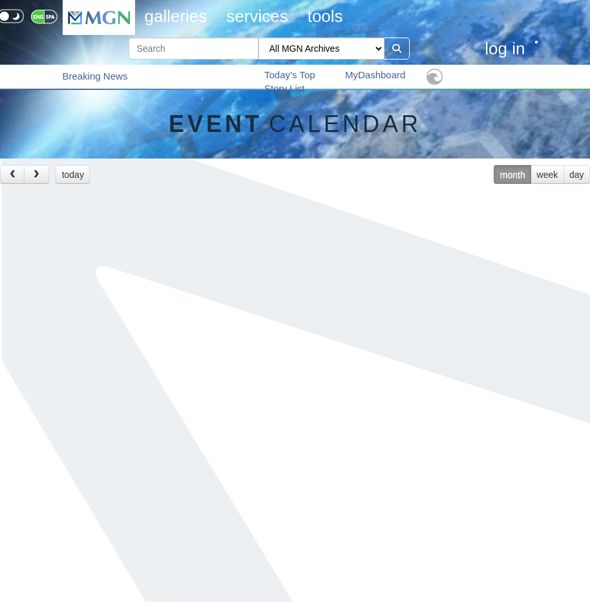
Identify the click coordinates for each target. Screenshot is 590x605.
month (512, 175)
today (73, 175)
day (576, 175)
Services (257, 16)
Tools (325, 16)
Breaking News (95, 76)
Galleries (176, 16)
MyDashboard (375, 74)
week (547, 175)
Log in (505, 48)
